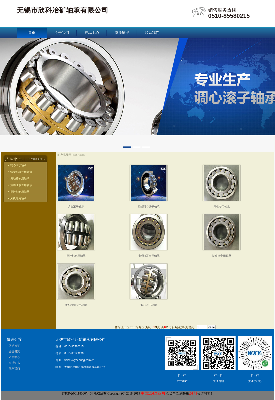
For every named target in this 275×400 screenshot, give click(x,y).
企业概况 (14, 351)
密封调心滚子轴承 (149, 206)
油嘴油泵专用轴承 (21, 185)
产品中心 (92, 33)
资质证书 (122, 33)
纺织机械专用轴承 (21, 172)
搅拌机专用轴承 (19, 191)
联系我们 (152, 33)
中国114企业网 (153, 393)
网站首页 (14, 345)
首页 (31, 33)
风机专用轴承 (18, 198)
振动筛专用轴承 (19, 178)
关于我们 (61, 33)
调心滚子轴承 (18, 165)
